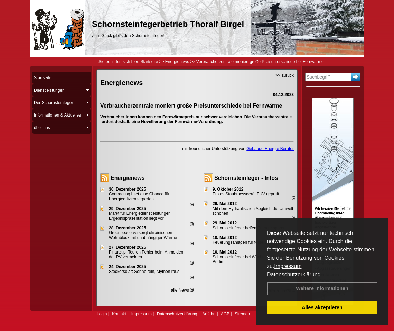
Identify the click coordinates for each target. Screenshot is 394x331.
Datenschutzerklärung (294, 274)
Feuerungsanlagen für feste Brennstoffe (249, 242)
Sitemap (242, 314)
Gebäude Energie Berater (270, 148)
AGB (225, 314)
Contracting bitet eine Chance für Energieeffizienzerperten (139, 196)
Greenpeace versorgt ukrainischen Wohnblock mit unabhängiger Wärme (143, 235)
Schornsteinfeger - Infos (246, 178)
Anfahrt (209, 314)
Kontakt (119, 314)
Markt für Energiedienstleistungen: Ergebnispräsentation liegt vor (140, 216)
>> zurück (284, 75)
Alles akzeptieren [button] (322, 307)
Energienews (128, 178)
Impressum (287, 266)
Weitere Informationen (322, 288)
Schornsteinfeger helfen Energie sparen (249, 228)
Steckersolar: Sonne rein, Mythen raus (144, 271)
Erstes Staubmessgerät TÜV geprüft (246, 194)
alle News (182, 290)
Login (102, 314)
